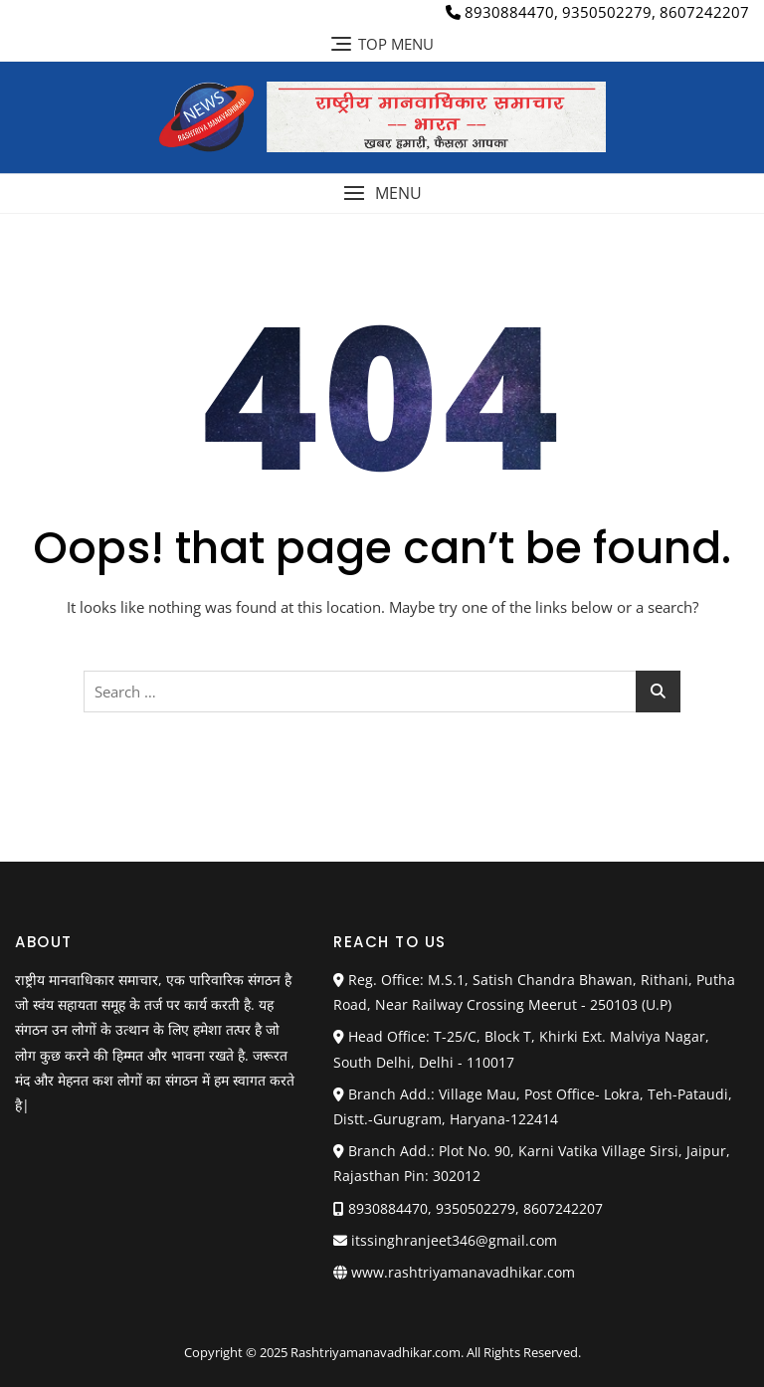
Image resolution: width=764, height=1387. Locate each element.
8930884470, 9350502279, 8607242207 (597, 12)
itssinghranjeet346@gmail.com (445, 1240)
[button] (382, 193)
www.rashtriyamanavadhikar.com (463, 1272)
